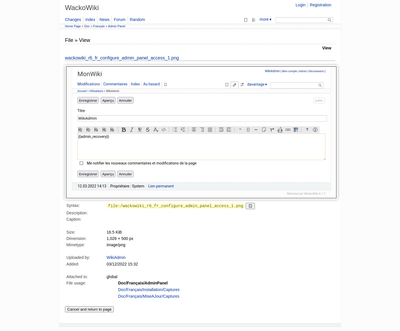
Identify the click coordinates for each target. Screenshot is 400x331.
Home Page (73, 26)
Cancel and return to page (89, 309)
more (265, 19)
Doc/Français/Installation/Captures (149, 289)
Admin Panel (116, 26)
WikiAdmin (116, 257)
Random (137, 19)
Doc (87, 26)
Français (99, 26)
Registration (320, 5)
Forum (119, 19)
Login (300, 5)
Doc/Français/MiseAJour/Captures (148, 296)
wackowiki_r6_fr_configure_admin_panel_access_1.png (122, 57)
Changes (73, 19)
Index (90, 19)
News (104, 19)
